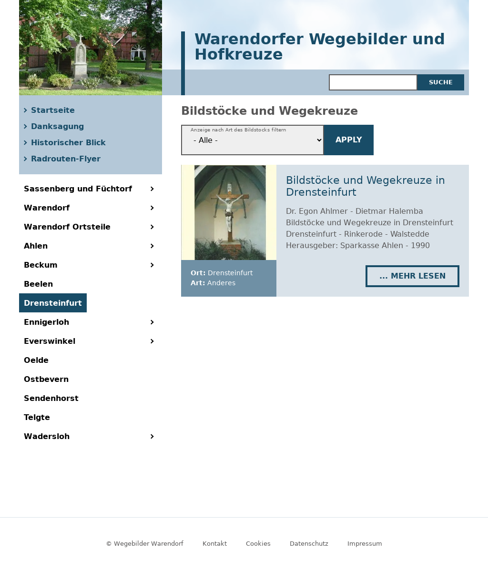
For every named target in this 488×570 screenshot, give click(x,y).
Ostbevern (46, 379)
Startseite (53, 110)
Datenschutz (309, 543)
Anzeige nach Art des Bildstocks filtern (238, 130)
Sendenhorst (51, 398)
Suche (441, 82)
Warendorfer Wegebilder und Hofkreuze (319, 47)
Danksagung (57, 126)
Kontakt (215, 543)
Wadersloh (47, 436)
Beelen (38, 284)
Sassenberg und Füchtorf (78, 188)
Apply (349, 139)
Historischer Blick (68, 142)
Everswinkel (49, 341)
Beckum (41, 265)
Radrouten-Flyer (66, 158)
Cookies (258, 543)
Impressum (364, 543)
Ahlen (36, 245)
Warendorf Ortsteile (67, 226)
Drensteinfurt (53, 303)
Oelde (36, 360)
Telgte (37, 417)
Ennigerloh (46, 322)
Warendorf (47, 207)
